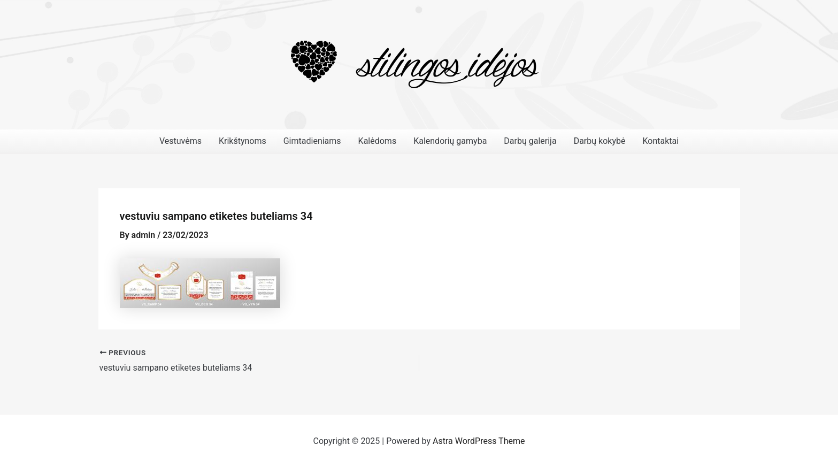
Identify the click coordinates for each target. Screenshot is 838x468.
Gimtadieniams (312, 141)
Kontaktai (660, 141)
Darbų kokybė (600, 141)
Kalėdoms (377, 141)
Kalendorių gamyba (450, 141)
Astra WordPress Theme (479, 441)
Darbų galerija (530, 141)
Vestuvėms (180, 141)
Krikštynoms (242, 141)
